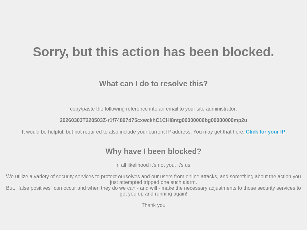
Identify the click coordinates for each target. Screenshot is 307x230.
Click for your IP (265, 131)
